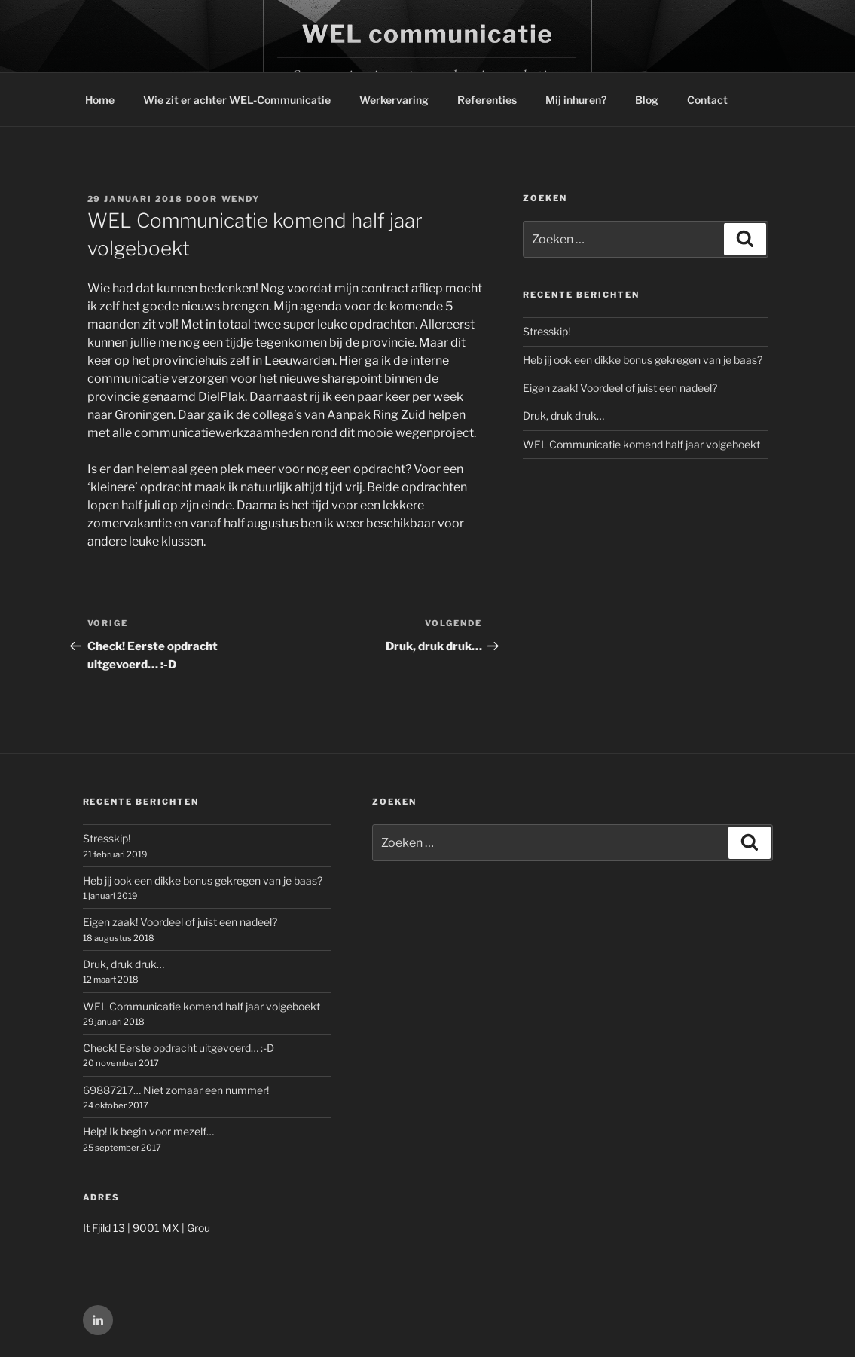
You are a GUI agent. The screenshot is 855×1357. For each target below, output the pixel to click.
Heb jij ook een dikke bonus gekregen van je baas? (642, 359)
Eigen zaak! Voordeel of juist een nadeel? (620, 387)
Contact (707, 99)
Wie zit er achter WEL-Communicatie (237, 99)
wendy (241, 199)
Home (100, 99)
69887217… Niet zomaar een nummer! (176, 1089)
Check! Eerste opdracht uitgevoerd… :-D (178, 1047)
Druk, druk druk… (563, 415)
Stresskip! (546, 331)
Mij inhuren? (575, 99)
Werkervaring (394, 99)
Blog (646, 99)
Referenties (487, 99)
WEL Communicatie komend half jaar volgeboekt (641, 444)
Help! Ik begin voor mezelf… (148, 1131)
